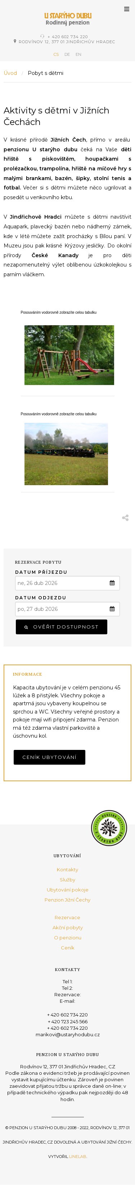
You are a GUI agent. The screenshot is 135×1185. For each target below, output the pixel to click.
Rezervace (67, 917)
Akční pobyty (68, 927)
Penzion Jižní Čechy (67, 900)
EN (78, 54)
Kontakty (67, 869)
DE (67, 54)
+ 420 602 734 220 (68, 36)
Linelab (77, 1156)
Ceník (68, 948)
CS (56, 54)
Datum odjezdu (41, 597)
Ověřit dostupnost (61, 627)
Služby (67, 879)
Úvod (10, 73)
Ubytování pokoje (68, 890)
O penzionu (67, 937)
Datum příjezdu (41, 572)
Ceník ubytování (49, 757)
